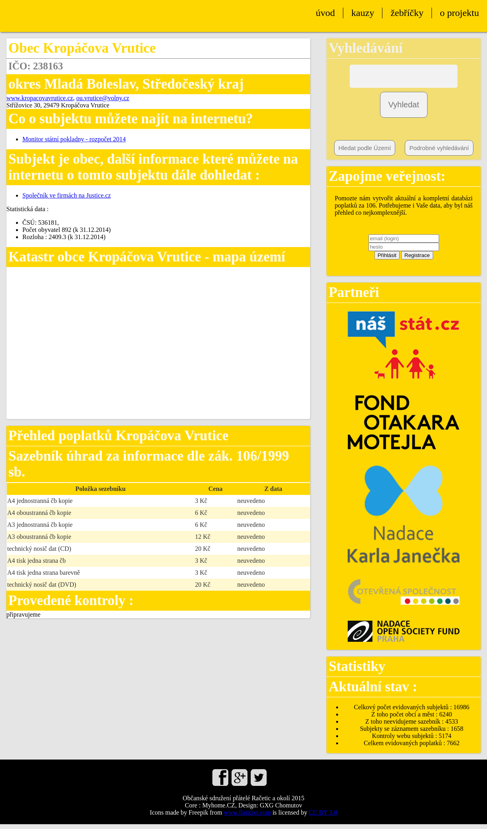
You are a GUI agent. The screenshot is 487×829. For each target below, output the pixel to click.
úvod (325, 13)
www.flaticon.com (247, 817)
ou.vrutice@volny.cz (102, 98)
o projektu (459, 13)
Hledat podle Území (365, 152)
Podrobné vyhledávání (439, 152)
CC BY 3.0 (323, 817)
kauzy (362, 13)
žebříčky (407, 13)
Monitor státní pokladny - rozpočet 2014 (74, 139)
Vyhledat (403, 109)
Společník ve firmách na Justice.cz (66, 195)
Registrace (417, 260)
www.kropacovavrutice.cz (39, 98)
